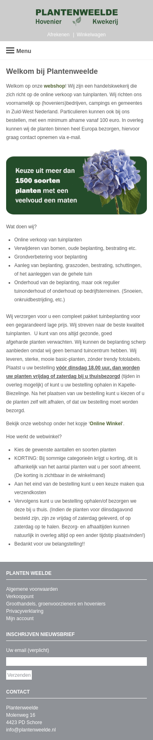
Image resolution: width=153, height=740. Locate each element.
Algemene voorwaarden (32, 589)
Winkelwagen (91, 35)
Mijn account (19, 618)
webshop (54, 86)
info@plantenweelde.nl (31, 730)
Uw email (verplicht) (27, 650)
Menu (18, 50)
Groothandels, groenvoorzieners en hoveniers (55, 604)
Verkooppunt (19, 596)
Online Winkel (106, 423)
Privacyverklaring (24, 611)
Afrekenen (58, 35)
